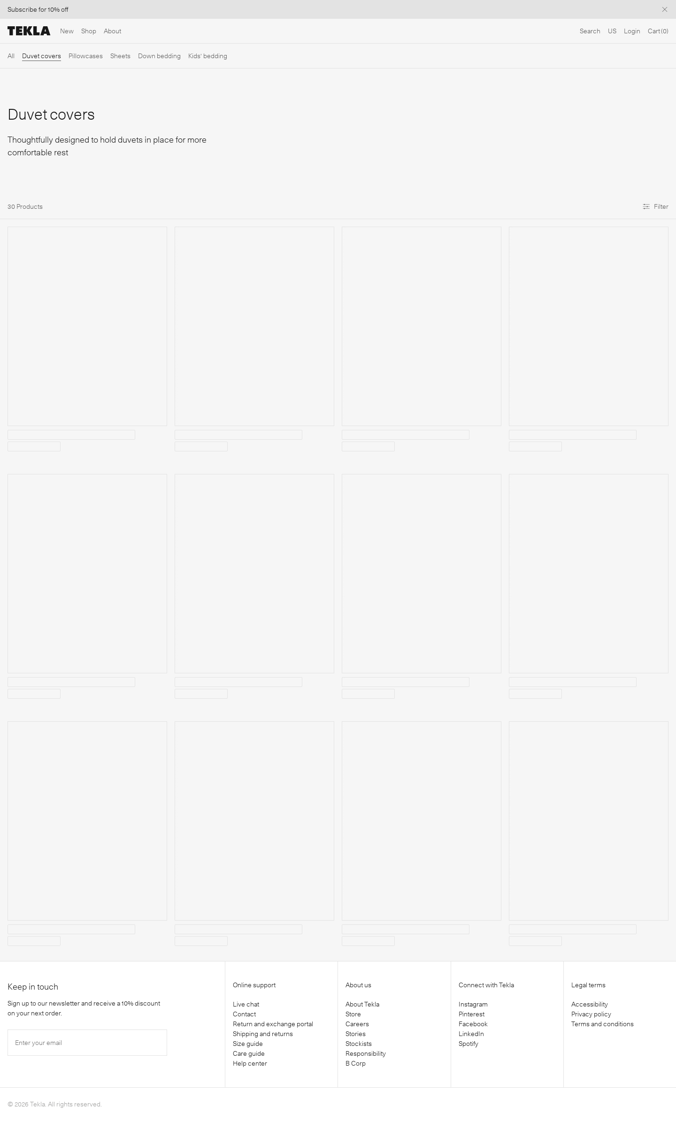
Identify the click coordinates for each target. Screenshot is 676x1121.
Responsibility (366, 1053)
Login (632, 31)
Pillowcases (86, 56)
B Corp (356, 1063)
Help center (250, 1063)
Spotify (468, 1043)
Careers (357, 1024)
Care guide (249, 1053)
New (67, 31)
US (612, 31)
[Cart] (658, 31)
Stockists (359, 1043)
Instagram (473, 1004)
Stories (356, 1033)
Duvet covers (41, 56)
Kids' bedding (207, 56)
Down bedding (159, 56)
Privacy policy (591, 1014)
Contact (244, 1014)
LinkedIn (471, 1033)
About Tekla (362, 1004)
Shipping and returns (263, 1033)
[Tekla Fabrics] (29, 31)
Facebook (473, 1024)
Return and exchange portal (273, 1024)
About (112, 31)
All (11, 56)
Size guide (248, 1043)
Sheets (120, 56)
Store (353, 1014)
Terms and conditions (602, 1024)
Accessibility (589, 1004)
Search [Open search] (590, 31)
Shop (88, 31)
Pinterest (471, 1014)
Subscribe (22, 9)
